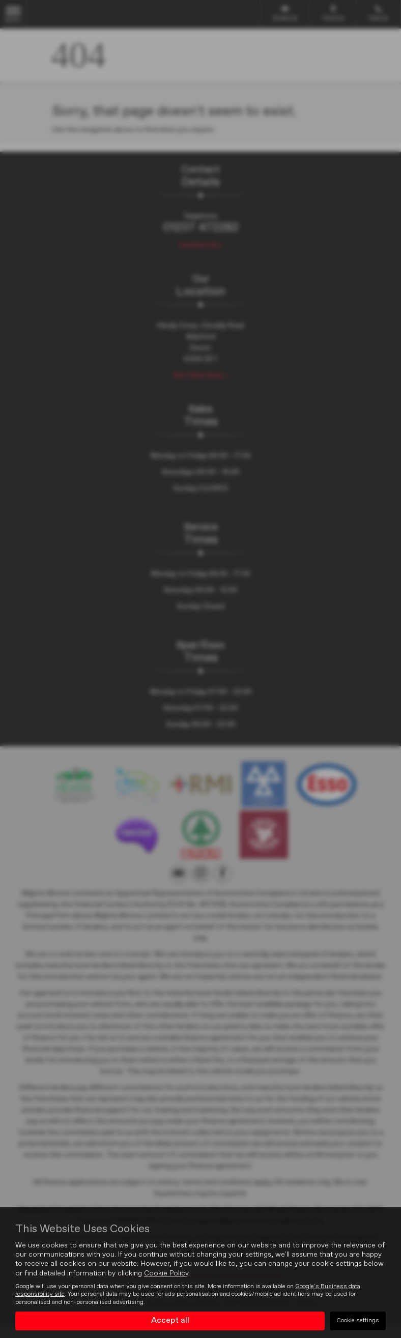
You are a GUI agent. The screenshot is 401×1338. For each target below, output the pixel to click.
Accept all (170, 1321)
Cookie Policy (166, 1273)
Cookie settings (357, 1321)
